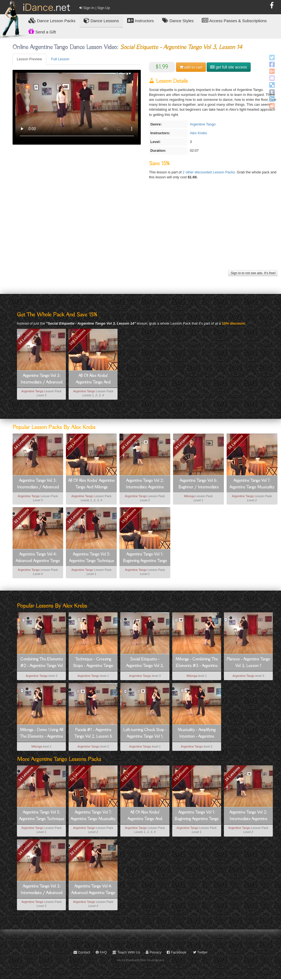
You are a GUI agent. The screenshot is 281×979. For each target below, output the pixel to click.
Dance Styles (178, 20)
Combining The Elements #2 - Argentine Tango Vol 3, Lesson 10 (41, 663)
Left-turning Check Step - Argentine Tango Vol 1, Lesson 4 (144, 733)
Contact (82, 952)
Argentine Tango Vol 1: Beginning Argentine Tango (145, 558)
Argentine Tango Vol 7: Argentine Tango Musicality (251, 484)
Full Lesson (60, 59)
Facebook (176, 952)
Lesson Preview (29, 59)
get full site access (228, 67)
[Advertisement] (145, 230)
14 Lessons (25, 337)
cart (191, 67)
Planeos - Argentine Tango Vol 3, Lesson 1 (248, 663)
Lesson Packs (51, 20)
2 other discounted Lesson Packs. (210, 172)
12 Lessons (21, 515)
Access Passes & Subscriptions (234, 20)
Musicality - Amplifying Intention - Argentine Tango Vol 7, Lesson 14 (196, 733)
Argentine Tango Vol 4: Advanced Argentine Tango (38, 558)
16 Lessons (128, 442)
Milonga (189, 496)
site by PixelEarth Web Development (140, 960)
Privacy (153, 952)
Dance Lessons (101, 20)
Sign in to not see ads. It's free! (253, 273)
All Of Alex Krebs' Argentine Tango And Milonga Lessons (93, 379)
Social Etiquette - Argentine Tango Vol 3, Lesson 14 (144, 663)
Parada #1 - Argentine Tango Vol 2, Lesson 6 (93, 733)
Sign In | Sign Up (94, 8)
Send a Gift (42, 31)
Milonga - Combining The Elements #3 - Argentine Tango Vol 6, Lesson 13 (196, 663)
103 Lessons (77, 337)
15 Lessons (128, 515)
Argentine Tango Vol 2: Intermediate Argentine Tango (145, 484)
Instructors (140, 20)
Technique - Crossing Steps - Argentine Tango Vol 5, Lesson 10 (93, 663)
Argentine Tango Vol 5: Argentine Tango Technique (91, 558)
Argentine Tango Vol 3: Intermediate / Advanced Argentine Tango (41, 379)
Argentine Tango (202, 124)
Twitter (200, 952)
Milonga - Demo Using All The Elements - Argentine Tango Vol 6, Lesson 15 (41, 733)
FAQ (101, 952)
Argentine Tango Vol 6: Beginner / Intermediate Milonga (198, 484)
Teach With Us (126, 952)
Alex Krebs (198, 133)
